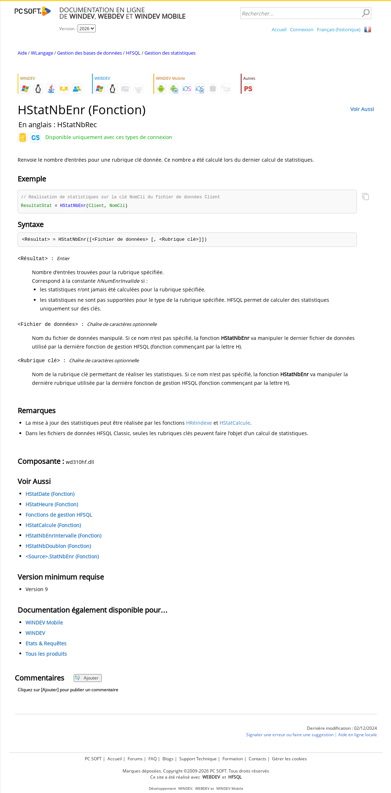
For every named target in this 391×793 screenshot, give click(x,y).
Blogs (168, 759)
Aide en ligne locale (357, 735)
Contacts (257, 759)
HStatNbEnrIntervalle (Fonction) (63, 536)
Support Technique (198, 759)
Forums (135, 759)
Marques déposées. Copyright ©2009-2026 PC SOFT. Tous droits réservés (196, 771)
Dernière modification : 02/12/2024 (342, 729)
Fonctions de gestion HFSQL (59, 515)
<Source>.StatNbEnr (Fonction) (62, 557)
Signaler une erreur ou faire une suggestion (290, 735)
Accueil (279, 29)
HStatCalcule (235, 423)
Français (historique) (338, 29)
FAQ (152, 759)
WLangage (42, 53)
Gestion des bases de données (89, 53)
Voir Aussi (362, 109)
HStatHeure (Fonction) (52, 505)
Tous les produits (46, 654)
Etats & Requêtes (46, 644)
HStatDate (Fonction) (50, 494)
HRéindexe (199, 423)
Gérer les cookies (289, 759)
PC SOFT (93, 759)
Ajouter (86, 679)
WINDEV (35, 633)
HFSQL (133, 53)
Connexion (301, 29)
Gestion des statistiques (170, 53)
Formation (232, 759)
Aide (22, 53)
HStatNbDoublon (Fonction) (58, 546)
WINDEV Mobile (44, 623)
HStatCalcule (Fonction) (53, 525)
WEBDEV (202, 788)
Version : (68, 29)
